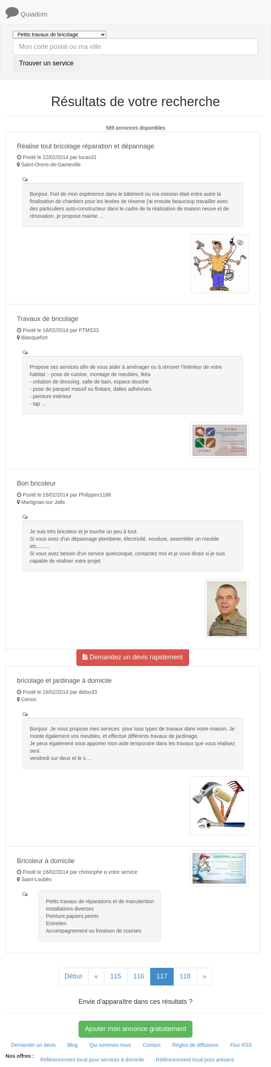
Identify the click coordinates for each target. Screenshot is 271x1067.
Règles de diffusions (195, 1045)
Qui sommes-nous (110, 1045)
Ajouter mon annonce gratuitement (135, 1028)
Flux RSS (241, 1045)
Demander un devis (33, 1045)
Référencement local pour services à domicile (92, 1060)
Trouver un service (46, 63)
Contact (151, 1045)
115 (115, 976)
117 (161, 976)
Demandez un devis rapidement (133, 657)
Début (73, 976)
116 (138, 976)
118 (185, 976)
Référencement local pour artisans (195, 1060)
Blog (72, 1045)
